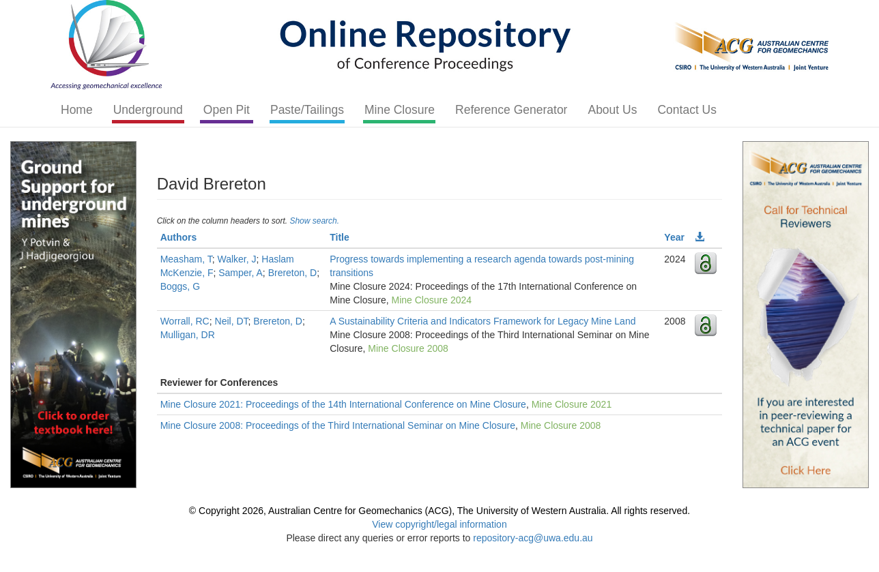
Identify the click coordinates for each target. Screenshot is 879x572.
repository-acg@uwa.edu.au (532, 537)
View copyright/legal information (439, 524)
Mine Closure (399, 110)
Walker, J (236, 259)
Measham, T (186, 259)
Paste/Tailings (307, 110)
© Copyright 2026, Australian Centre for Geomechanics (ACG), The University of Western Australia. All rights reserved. (439, 510)
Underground (148, 110)
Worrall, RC (185, 321)
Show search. (314, 221)
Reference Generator (511, 110)
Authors (178, 237)
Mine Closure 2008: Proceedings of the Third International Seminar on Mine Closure (337, 425)
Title (339, 237)
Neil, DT (231, 321)
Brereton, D (292, 272)
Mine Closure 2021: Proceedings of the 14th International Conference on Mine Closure (343, 404)
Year (674, 237)
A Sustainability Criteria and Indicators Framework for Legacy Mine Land (482, 321)
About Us (612, 110)
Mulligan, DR (187, 334)
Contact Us (687, 110)
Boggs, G (180, 286)
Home (77, 110)
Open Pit (226, 110)
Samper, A (240, 272)
